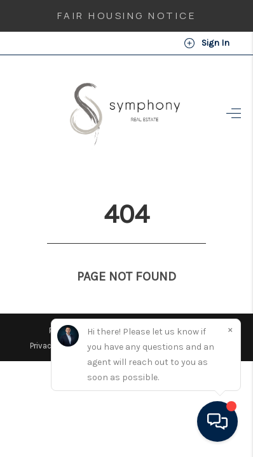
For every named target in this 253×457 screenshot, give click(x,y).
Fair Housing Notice (126, 15)
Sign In (206, 43)
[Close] (230, 329)
